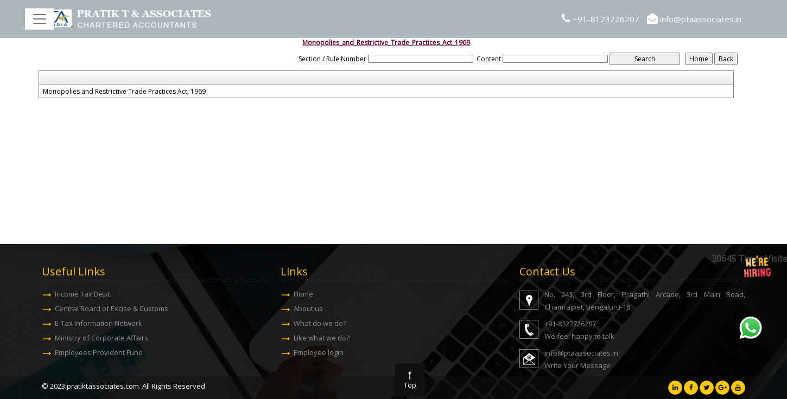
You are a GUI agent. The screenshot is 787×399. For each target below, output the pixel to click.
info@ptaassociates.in (700, 19)
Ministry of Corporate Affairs (101, 338)
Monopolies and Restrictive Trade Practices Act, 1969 (124, 91)
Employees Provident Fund (99, 352)
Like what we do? (322, 338)
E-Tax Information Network (98, 323)
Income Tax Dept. (83, 294)
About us (308, 308)
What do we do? (320, 323)
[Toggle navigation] (39, 19)
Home (303, 294)
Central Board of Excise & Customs (111, 308)
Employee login (319, 352)
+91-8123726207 (606, 19)
